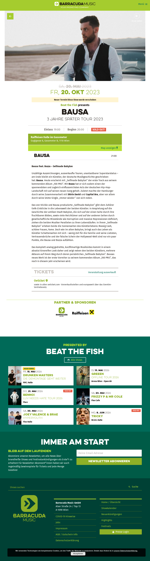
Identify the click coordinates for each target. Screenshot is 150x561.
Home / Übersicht (110, 502)
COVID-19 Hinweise (65, 516)
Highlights (106, 520)
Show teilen (137, 21)
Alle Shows (76, 359)
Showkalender (108, 508)
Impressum (62, 528)
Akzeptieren (78, 554)
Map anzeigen (108, 148)
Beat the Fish (69, 105)
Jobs (58, 522)
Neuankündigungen (111, 514)
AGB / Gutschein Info (66, 534)
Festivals (106, 526)
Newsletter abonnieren (109, 461)
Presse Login (122, 531)
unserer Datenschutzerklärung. (126, 551)
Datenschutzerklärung (67, 540)
